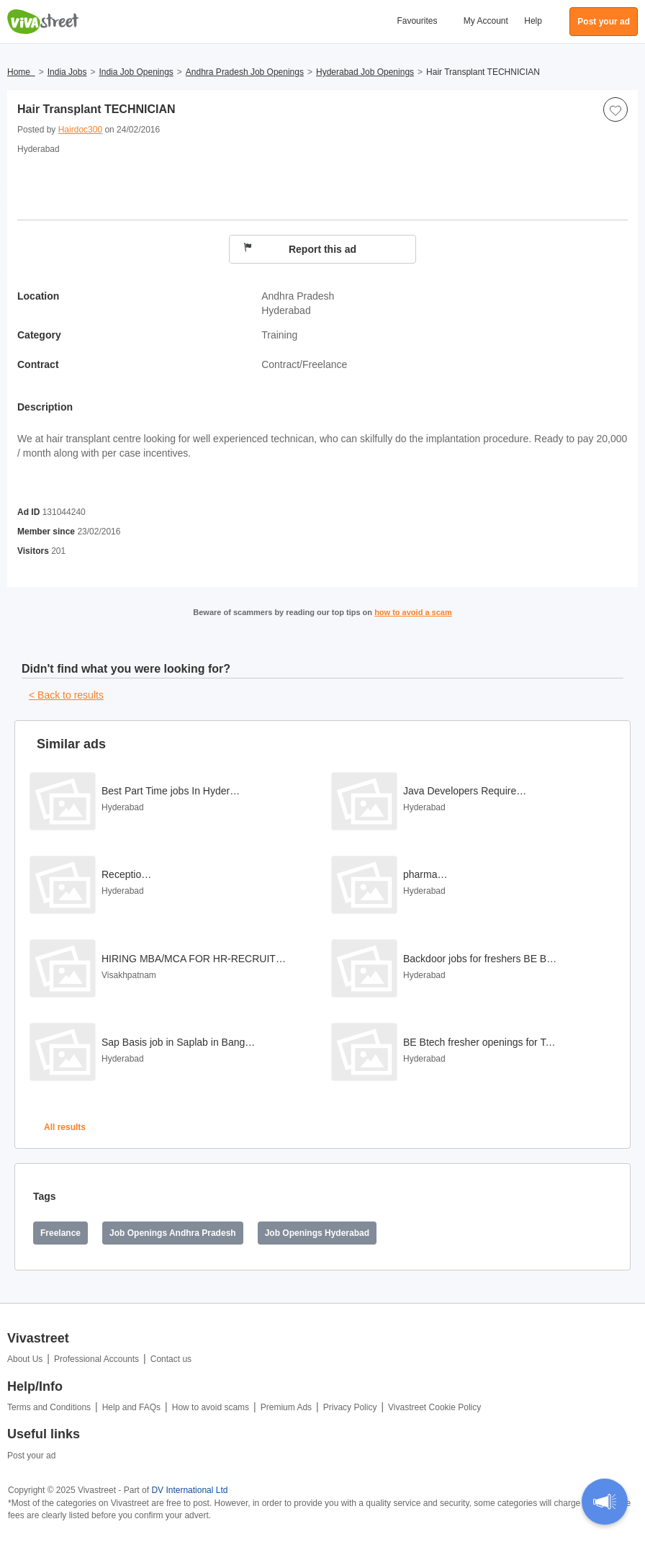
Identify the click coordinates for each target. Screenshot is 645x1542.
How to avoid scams (210, 1407)
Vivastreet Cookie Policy (434, 1407)
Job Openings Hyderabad (317, 1233)
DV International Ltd (189, 1490)
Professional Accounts (96, 1359)
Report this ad (299, 249)
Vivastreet (43, 21)
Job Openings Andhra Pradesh (172, 1233)
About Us (24, 1359)
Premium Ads (286, 1407)
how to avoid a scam (413, 612)
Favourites (417, 21)
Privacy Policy (350, 1407)
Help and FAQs (131, 1407)
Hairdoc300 (80, 130)
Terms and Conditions (49, 1407)
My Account (486, 21)
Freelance (60, 1233)
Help (533, 21)
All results (65, 1127)
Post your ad (31, 1456)
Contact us (170, 1359)
